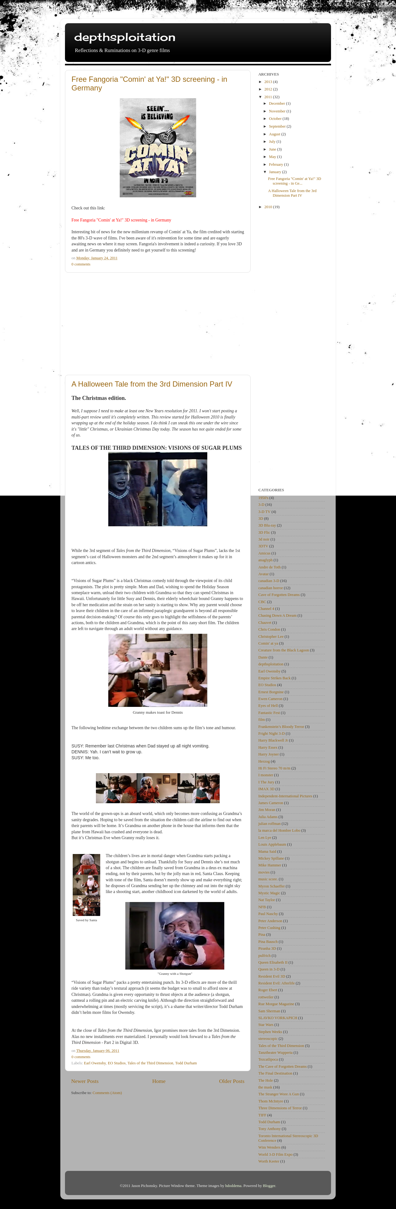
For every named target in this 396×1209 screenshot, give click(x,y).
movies (263, 872)
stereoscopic (268, 1038)
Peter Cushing (269, 928)
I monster (265, 775)
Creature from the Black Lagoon (283, 650)
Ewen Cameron (270, 699)
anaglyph (265, 560)
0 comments (80, 264)
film (261, 719)
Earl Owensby (95, 1063)
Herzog (264, 761)
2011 (268, 97)
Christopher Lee (270, 636)
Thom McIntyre (270, 1101)
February (276, 164)
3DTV (263, 546)
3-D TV (264, 512)
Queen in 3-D (269, 969)
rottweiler (265, 997)
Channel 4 (266, 609)
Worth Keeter (268, 1161)
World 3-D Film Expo (275, 1154)
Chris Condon (269, 629)
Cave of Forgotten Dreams (279, 595)
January (275, 172)
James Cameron (270, 803)
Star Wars (265, 1025)
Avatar (263, 574)
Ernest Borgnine (271, 692)
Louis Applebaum (272, 844)
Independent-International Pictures (285, 796)
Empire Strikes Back (274, 678)
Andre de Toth (269, 567)
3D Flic (264, 532)
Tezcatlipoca (268, 1059)
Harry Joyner (268, 754)
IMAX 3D (266, 789)
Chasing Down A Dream (277, 615)
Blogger (269, 1186)
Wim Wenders (269, 1147)
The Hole (265, 1080)
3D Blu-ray (267, 525)
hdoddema (233, 1186)
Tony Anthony (269, 1129)
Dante (263, 657)
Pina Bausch (268, 942)
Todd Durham (186, 1063)
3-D (261, 504)
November (277, 111)
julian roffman (269, 823)
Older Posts (231, 1081)
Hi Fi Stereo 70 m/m (274, 768)
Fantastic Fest (269, 713)
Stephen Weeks (270, 1032)
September (278, 126)
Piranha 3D (267, 948)
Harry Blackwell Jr (273, 740)
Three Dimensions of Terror (280, 1108)
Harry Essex (268, 747)
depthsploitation (124, 37)
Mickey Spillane (271, 858)
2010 (268, 207)
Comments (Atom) (107, 1093)
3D (260, 518)
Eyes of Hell (268, 705)
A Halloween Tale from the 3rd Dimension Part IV (151, 384)
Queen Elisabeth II (272, 962)
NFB (262, 907)
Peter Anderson (270, 921)
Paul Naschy (268, 914)
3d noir (263, 539)
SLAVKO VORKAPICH (277, 1018)
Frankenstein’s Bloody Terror (281, 727)
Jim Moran (266, 810)
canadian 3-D (268, 581)
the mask (265, 1087)
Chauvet (264, 622)
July (273, 141)
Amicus (264, 553)
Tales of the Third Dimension (150, 1063)
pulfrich (264, 955)
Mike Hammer (269, 865)
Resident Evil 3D (271, 976)
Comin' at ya (268, 643)
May (273, 157)
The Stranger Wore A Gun (278, 1094)
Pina (261, 934)
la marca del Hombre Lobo (279, 830)
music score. (268, 879)
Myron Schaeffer (271, 886)
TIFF (262, 1115)
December (277, 103)
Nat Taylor (266, 900)
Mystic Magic (269, 893)
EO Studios (117, 1063)
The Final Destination (275, 1073)
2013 (268, 82)
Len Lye (264, 837)
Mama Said (267, 851)
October (276, 118)
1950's (263, 498)
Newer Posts (85, 1081)
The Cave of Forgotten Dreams (282, 1066)
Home (159, 1081)
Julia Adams (268, 817)
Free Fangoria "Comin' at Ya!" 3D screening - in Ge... (294, 181)
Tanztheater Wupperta (275, 1052)
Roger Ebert (267, 990)
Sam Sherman (269, 1011)
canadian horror (270, 588)
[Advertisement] (157, 323)
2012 (268, 89)
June (273, 149)
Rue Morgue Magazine (276, 1004)
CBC (262, 602)
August (275, 134)
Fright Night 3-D (271, 733)
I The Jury (266, 782)
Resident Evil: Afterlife (276, 983)
